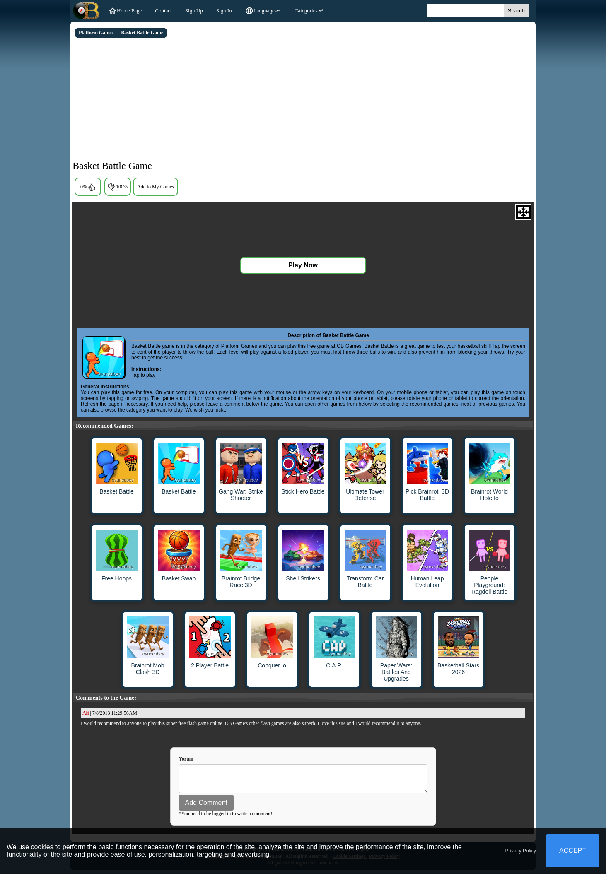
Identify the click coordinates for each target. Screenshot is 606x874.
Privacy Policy (520, 851)
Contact (163, 10)
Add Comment (206, 806)
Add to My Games (155, 187)
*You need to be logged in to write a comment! (226, 817)
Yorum (186, 759)
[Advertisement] (303, 100)
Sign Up (194, 10)
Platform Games (96, 33)
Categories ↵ (309, 10)
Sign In (224, 10)
